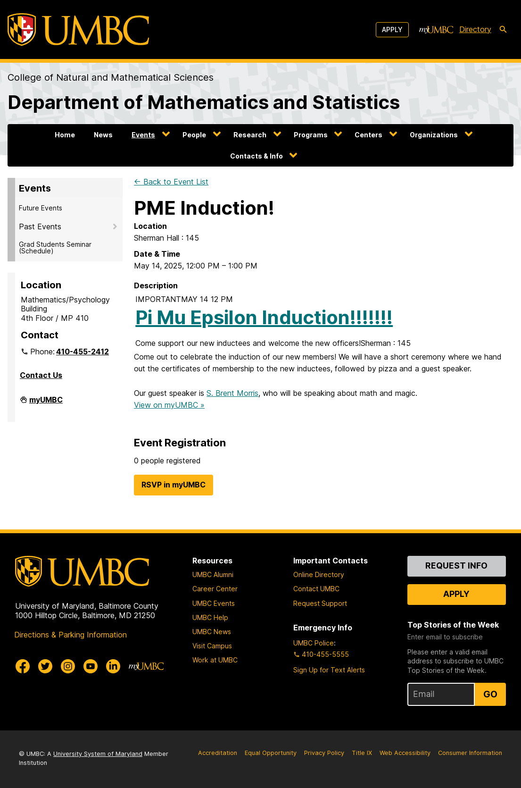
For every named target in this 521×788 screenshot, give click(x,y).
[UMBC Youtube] (90, 666)
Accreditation (217, 752)
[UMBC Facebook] (22, 666)
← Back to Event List (171, 181)
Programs (311, 135)
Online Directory (318, 574)
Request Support (320, 603)
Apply (392, 29)
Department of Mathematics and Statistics (204, 102)
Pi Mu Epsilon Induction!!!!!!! (264, 317)
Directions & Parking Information (70, 634)
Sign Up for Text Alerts (329, 670)
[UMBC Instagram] (68, 666)
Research (249, 135)
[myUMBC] (436, 29)
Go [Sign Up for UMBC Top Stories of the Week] (490, 694)
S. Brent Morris (232, 393)
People (194, 135)
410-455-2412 (82, 351)
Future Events (40, 208)
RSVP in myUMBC (173, 484)
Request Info (456, 565)
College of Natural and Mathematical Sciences (111, 77)
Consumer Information (470, 752)
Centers (368, 135)
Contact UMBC (316, 589)
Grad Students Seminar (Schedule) (55, 247)
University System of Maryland (97, 753)
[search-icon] (503, 29)
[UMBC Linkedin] (113, 666)
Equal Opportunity (271, 752)
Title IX (362, 752)
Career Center (215, 589)
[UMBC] (78, 29)
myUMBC (46, 403)
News (103, 135)
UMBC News (211, 632)
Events (143, 135)
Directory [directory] (475, 29)
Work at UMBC (215, 660)
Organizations (434, 135)
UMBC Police (313, 643)
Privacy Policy (324, 752)
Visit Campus (212, 646)
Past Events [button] (40, 226)
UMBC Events (213, 603)
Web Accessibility (405, 752)
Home (65, 135)
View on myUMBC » (169, 405)
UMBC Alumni (212, 574)
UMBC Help (210, 617)
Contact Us (41, 375)
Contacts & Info (256, 156)
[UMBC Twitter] (45, 666)
